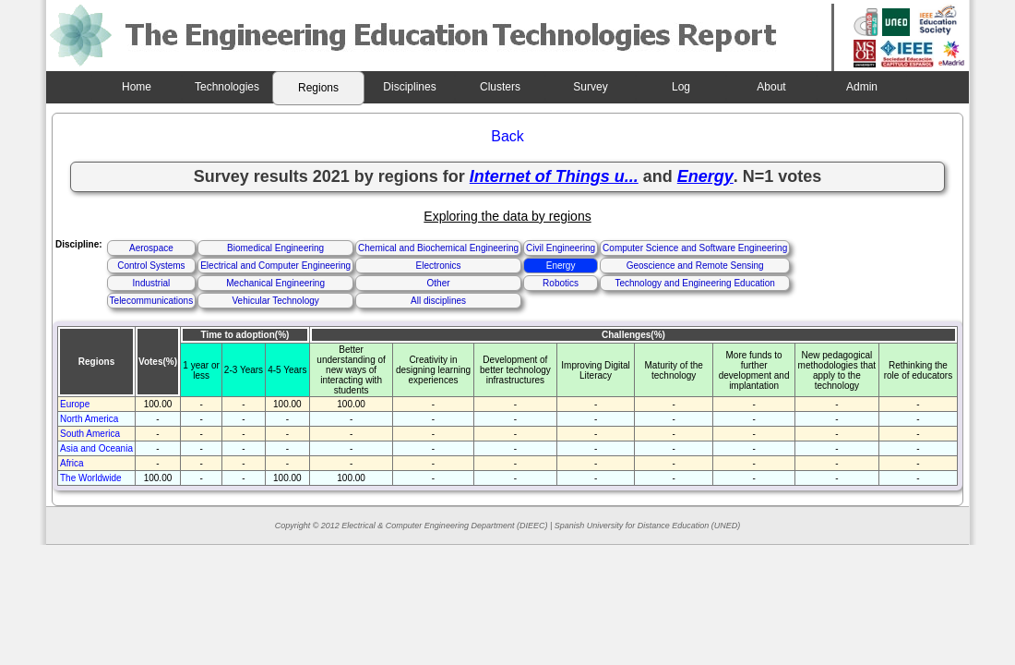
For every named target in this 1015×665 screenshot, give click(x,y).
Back (507, 136)
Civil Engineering (560, 248)
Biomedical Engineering (275, 248)
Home (136, 86)
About (771, 86)
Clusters (500, 86)
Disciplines (409, 86)
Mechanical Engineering (275, 283)
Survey (590, 86)
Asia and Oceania (96, 448)
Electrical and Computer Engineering (275, 265)
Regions (318, 87)
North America (89, 419)
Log (681, 86)
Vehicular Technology (275, 301)
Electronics (438, 265)
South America (90, 434)
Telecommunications (152, 301)
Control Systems (151, 265)
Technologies (227, 86)
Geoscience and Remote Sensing (695, 265)
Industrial (152, 283)
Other (438, 283)
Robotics (561, 283)
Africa (72, 463)
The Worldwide (91, 478)
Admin (862, 86)
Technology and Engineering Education (694, 283)
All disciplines (438, 301)
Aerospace (151, 248)
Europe (75, 404)
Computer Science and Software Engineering (695, 248)
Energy (561, 265)
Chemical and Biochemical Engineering (438, 248)
